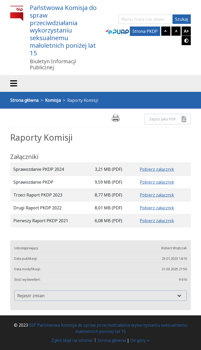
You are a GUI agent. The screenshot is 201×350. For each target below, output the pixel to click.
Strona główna (112, 340)
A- (165, 31)
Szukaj (181, 19)
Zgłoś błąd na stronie (71, 340)
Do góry (140, 340)
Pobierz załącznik (157, 169)
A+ (186, 31)
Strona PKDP (145, 31)
